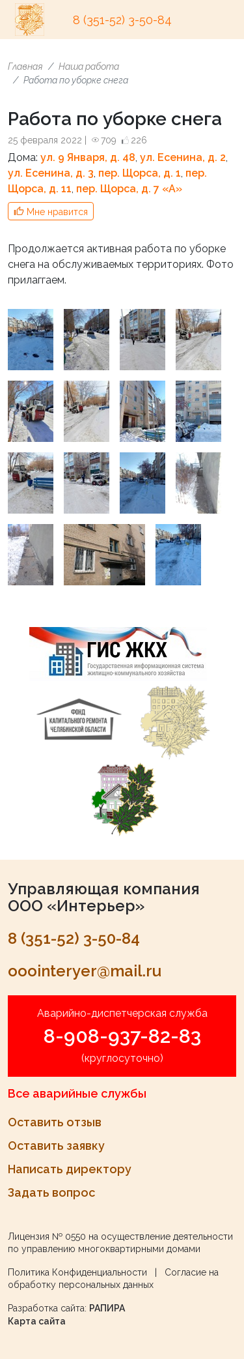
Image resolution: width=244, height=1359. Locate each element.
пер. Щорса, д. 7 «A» (129, 189)
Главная (25, 66)
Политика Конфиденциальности (77, 1272)
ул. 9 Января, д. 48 (87, 157)
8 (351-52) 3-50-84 (122, 20)
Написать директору (69, 1169)
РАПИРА (107, 1308)
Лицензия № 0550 (47, 1236)
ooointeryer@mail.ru (84, 970)
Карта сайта (37, 1321)
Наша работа (89, 66)
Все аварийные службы (77, 1093)
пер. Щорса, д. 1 (139, 173)
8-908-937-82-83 (122, 1036)
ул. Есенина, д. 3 (51, 173)
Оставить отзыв (55, 1122)
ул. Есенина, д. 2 (183, 157)
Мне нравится (57, 212)
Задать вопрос (51, 1192)
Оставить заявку (56, 1145)
